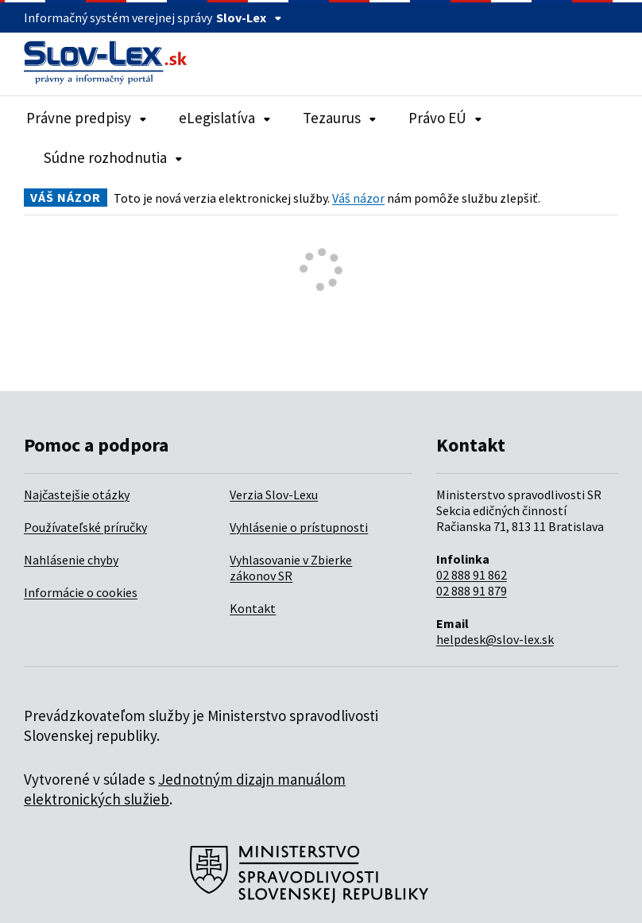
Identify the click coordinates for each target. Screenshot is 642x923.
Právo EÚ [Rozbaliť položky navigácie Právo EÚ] (445, 117)
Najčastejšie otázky (77, 494)
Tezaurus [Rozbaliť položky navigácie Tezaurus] (340, 117)
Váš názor (358, 198)
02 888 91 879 (471, 591)
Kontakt (253, 608)
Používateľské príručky (85, 527)
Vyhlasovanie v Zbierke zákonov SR (291, 568)
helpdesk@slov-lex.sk (495, 639)
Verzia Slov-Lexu (274, 494)
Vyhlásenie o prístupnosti (299, 527)
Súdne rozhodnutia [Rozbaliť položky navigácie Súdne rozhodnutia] (113, 157)
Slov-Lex (249, 17)
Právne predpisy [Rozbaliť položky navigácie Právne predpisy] (86, 117)
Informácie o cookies (80, 592)
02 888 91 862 (471, 575)
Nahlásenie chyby (71, 560)
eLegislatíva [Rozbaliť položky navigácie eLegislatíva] (225, 117)
